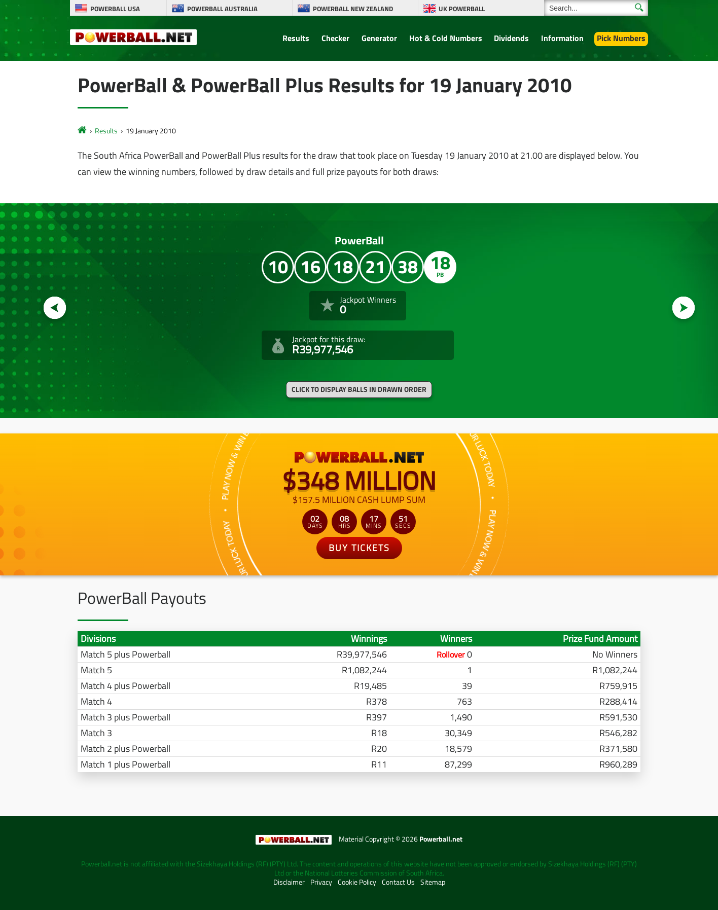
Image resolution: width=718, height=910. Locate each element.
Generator (379, 38)
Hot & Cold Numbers (445, 38)
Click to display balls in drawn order (359, 389)
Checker (335, 38)
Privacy (321, 882)
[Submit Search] (639, 7)
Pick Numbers (621, 38)
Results (295, 38)
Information (562, 38)
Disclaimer (289, 882)
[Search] (596, 8)
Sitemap (432, 882)
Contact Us (398, 882)
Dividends (511, 38)
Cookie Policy (357, 882)
